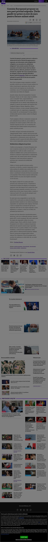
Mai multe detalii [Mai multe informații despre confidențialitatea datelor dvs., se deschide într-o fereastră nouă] (21, 517)
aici (39, 522)
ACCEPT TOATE (24, 537)
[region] (24, 527)
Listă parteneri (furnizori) (5, 534)
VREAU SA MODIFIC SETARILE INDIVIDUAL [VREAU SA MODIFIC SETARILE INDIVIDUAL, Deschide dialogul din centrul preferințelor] (24, 539)
